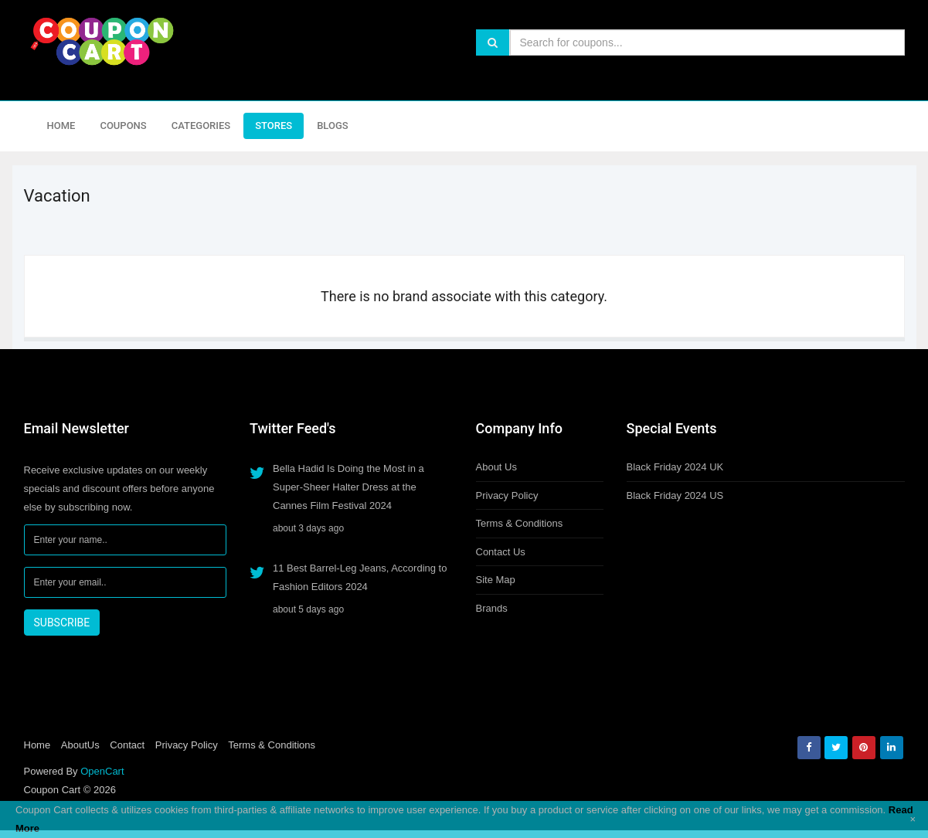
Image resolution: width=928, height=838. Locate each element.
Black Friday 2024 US (675, 495)
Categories (201, 125)
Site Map (495, 579)
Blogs (332, 125)
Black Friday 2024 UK (675, 467)
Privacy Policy (507, 495)
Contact (127, 745)
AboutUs (80, 745)
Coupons (123, 125)
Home (61, 125)
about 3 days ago (308, 528)
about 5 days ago (308, 609)
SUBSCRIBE (62, 622)
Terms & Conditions (519, 523)
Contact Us (500, 552)
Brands (492, 608)
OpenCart (102, 771)
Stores (273, 125)
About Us (496, 467)
